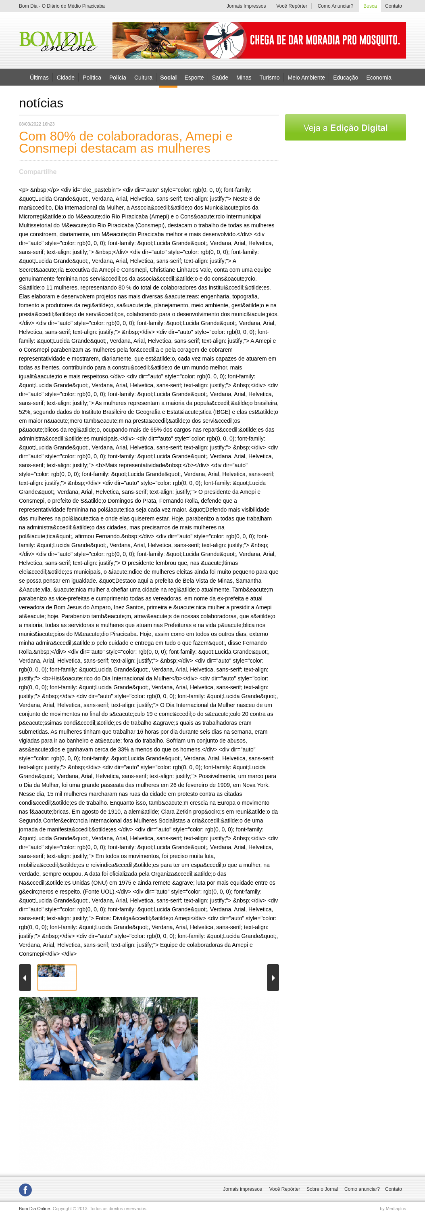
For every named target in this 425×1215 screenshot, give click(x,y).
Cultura (143, 77)
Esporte (194, 77)
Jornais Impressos (246, 6)
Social (168, 77)
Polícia (117, 77)
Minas (243, 77)
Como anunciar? (362, 1189)
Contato (393, 6)
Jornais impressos (242, 1189)
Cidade (66, 77)
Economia (378, 77)
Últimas (39, 77)
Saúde (220, 77)
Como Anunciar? (336, 6)
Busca (370, 6)
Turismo (269, 77)
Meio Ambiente (306, 77)
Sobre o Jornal (322, 1189)
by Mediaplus (393, 1208)
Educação (345, 77)
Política (92, 77)
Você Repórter (291, 6)
